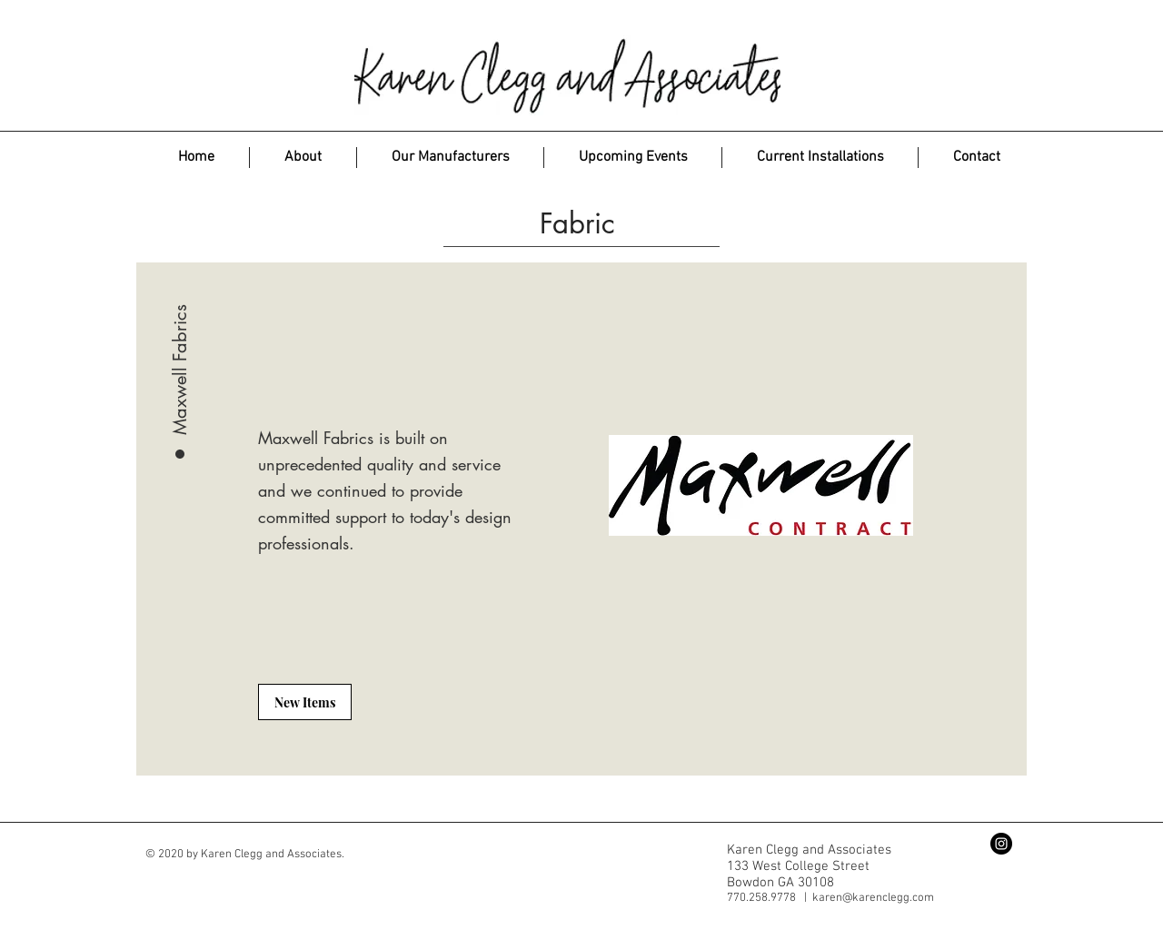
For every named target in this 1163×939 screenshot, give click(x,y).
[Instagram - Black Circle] (1001, 844)
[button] (450, 157)
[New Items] (305, 702)
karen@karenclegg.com (873, 898)
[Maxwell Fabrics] (180, 319)
